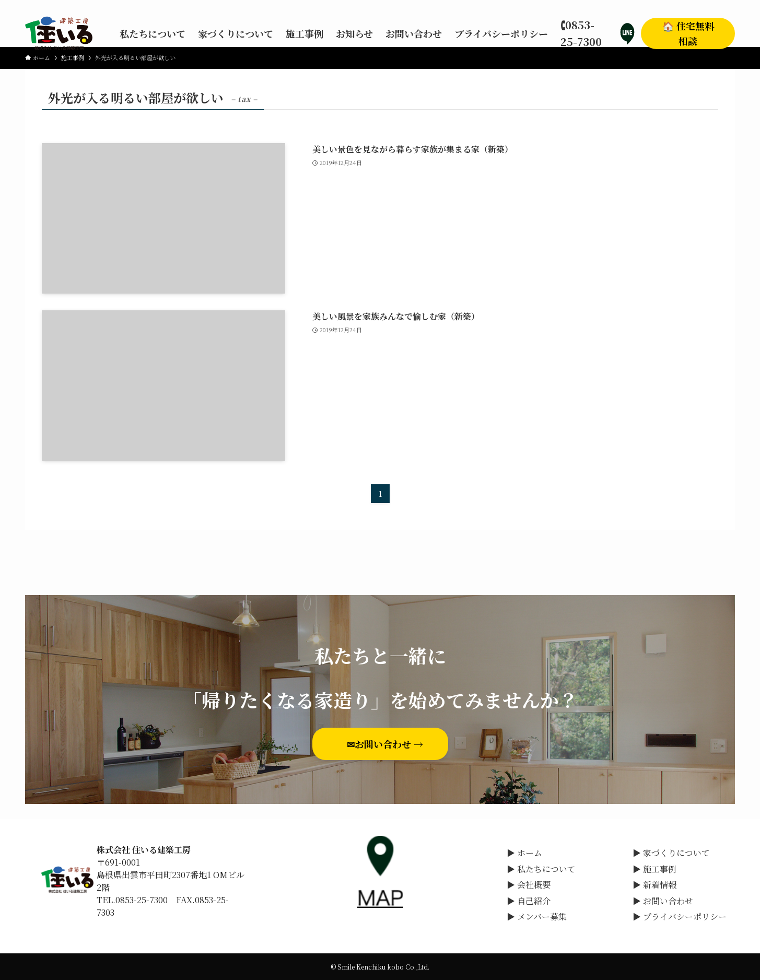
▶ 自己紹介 (529, 901)
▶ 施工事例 (654, 869)
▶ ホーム (524, 853)
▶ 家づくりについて (671, 853)
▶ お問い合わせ (663, 901)
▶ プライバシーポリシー (680, 917)
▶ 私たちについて (541, 869)
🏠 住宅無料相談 (688, 33)
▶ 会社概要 (529, 885)
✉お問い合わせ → (389, 744)
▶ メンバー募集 (537, 917)
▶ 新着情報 (654, 885)
